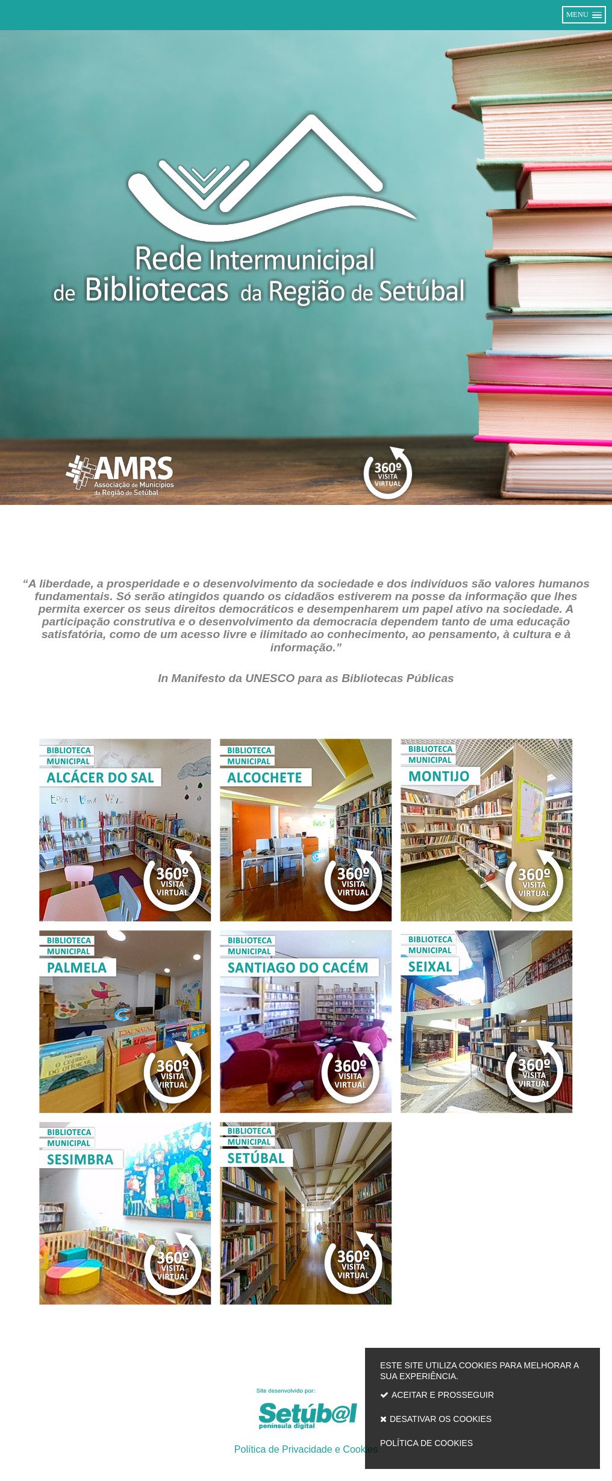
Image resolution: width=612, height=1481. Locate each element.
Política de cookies (426, 1443)
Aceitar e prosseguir (443, 1395)
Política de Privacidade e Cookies (306, 1449)
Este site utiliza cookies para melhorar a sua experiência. (482, 1407)
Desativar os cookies (441, 1419)
